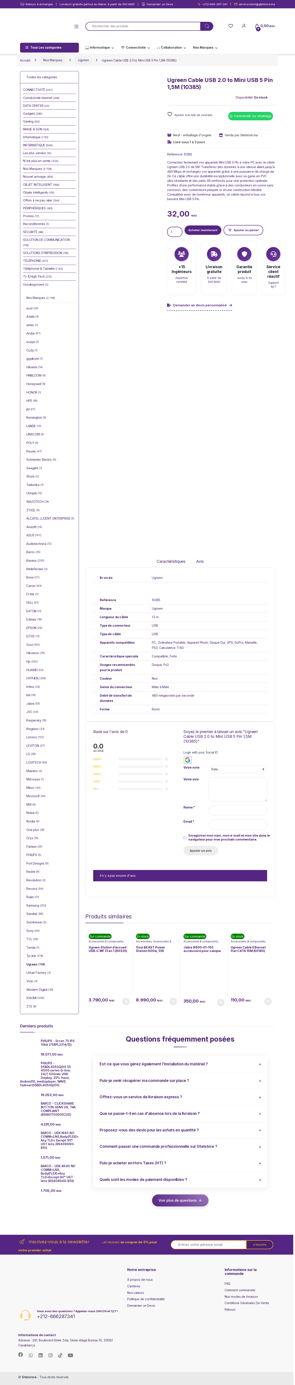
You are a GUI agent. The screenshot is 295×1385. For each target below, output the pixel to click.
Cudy (31, 350)
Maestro (34, 771)
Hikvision (35, 653)
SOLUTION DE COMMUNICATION (46, 242)
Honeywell (35, 384)
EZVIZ (32, 636)
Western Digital (39, 990)
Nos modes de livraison (241, 1296)
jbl (30, 409)
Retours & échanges (36, 4)
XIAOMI (35, 998)
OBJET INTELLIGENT (41, 184)
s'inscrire (259, 1244)
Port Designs (37, 863)
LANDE (33, 426)
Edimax (34, 619)
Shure (32, 476)
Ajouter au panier (246, 230)
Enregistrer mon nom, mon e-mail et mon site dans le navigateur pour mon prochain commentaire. (229, 837)
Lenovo (35, 737)
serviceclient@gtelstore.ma (254, 4)
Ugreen (83, 60)
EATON (33, 611)
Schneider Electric (41, 459)
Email (188, 821)
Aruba (33, 333)
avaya (32, 342)
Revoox (34, 889)
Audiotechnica (39, 544)
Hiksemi (34, 367)
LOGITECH (36, 762)
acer (32, 308)
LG (31, 754)
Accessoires (144, 941)
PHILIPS (33, 855)
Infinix (33, 687)
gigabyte (34, 358)
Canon (34, 586)
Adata (32, 316)
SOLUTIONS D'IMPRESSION (45, 253)
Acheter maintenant (202, 230)
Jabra (33, 703)
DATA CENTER (36, 105)
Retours (230, 1309)
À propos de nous (140, 1279)
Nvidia (32, 821)
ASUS (33, 535)
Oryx (32, 838)
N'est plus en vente (40, 161)
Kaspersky (36, 720)
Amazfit (34, 527)
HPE (31, 401)
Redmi (32, 872)
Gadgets (32, 113)
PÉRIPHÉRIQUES (38, 208)
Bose (32, 577)
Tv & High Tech (37, 276)
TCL (32, 939)
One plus (35, 830)
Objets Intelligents (38, 192)
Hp (32, 661)
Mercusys (35, 779)
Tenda (32, 947)
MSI (31, 804)
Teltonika (35, 485)
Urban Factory (38, 973)
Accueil (25, 60)
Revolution (36, 880)
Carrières (133, 1286)
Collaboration (169, 47)
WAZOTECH (37, 502)
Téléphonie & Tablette (43, 268)
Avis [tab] (199, 561)
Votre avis (191, 779)
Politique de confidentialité (146, 1299)
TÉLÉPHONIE (35, 261)
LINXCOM (35, 434)
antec (32, 325)
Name (189, 807)
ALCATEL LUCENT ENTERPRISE (50, 518)
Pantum (34, 846)
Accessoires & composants (106, 941)
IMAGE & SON (36, 129)
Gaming (31, 121)
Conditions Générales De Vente (247, 1303)
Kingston (35, 729)
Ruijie (32, 897)
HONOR (33, 392)
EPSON (34, 628)
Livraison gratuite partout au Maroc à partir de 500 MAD (97, 4)
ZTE (31, 1006)
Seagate (34, 468)
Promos (31, 216)
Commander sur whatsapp (252, 116)
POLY (32, 443)
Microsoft (36, 796)
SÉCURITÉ (33, 232)
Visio (31, 981)
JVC (32, 712)
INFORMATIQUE (38, 145)
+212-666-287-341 (212, 4)
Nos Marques (203, 47)
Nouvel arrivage (38, 176)
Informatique (97, 47)
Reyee (34, 451)
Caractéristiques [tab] (171, 561)
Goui (33, 645)
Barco (33, 552)
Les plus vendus (37, 153)
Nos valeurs (135, 1293)
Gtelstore (29, 1377)
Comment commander (240, 1290)
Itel (31, 695)
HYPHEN (36, 678)
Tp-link (34, 956)
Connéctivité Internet (41, 98)
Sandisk (34, 914)
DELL (32, 602)
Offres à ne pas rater (41, 200)
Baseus (35, 560)
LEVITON (35, 746)
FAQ (228, 1283)
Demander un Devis (157, 4)
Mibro (33, 788)
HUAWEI (35, 670)
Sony (33, 931)
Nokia (32, 813)
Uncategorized (35, 284)
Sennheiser (36, 922)
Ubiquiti (34, 493)
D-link (32, 594)
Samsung (36, 905)
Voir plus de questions (178, 1200)
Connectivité (133, 47)
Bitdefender (36, 569)
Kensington (36, 417)
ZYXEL (33, 510)
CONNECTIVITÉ (38, 90)
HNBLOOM (36, 375)
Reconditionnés (36, 224)
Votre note (191, 767)
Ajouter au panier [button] (126, 1001)
